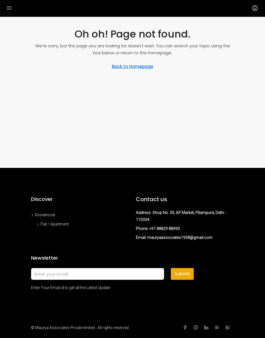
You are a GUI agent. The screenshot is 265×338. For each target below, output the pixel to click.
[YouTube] (218, 327)
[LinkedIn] (207, 327)
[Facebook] (186, 327)
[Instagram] (197, 327)
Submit (182, 274)
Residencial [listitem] (43, 215)
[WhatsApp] (229, 327)
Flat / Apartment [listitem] (53, 224)
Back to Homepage (132, 66)
